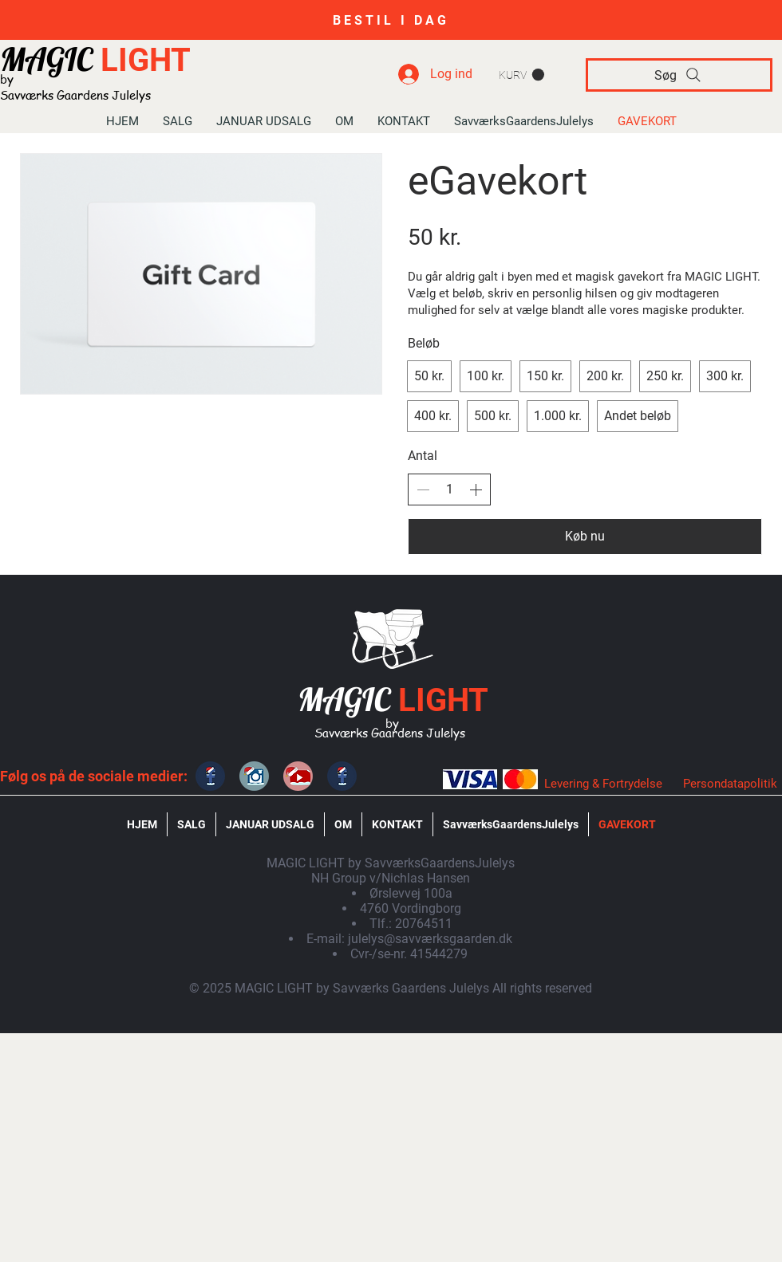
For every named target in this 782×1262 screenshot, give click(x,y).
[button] (521, 75)
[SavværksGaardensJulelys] (298, 776)
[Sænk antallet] (422, 489)
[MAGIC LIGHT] (210, 776)
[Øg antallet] (475, 489)
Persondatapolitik (730, 783)
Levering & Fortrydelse (603, 783)
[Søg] (679, 75)
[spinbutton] (449, 489)
